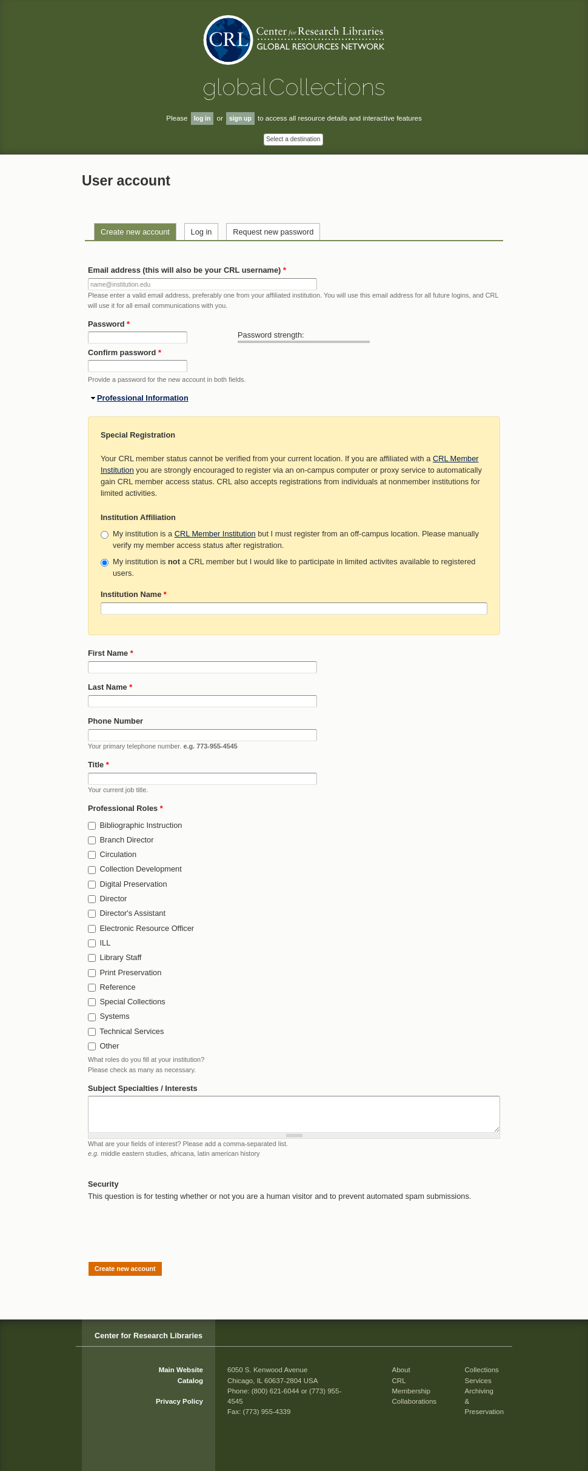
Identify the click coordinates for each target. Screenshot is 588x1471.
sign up (240, 118)
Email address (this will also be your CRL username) (187, 270)
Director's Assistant (132, 913)
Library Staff (121, 957)
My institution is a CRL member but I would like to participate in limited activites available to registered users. (294, 567)
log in (202, 118)
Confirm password (124, 352)
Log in (201, 231)
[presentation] (180, 1225)
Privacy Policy (179, 1401)
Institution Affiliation (138, 517)
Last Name (110, 687)
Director (113, 898)
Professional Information (143, 397)
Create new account (135, 231)
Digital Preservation (133, 884)
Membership (411, 1391)
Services (478, 1380)
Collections (482, 1369)
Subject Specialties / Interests (143, 1088)
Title (98, 764)
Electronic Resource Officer (147, 928)
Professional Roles (125, 808)
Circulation (118, 854)
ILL (105, 942)
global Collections (293, 87)
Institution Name (134, 594)
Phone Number (115, 720)
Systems (115, 1016)
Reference (118, 987)
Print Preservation (131, 972)
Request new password (273, 231)
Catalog (190, 1380)
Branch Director (127, 839)
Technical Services (131, 1031)
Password (109, 324)
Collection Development (141, 868)
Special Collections (132, 1001)
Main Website (181, 1369)
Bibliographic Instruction (141, 825)
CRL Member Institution (215, 533)
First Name (110, 653)
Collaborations (414, 1401)
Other (109, 1045)
